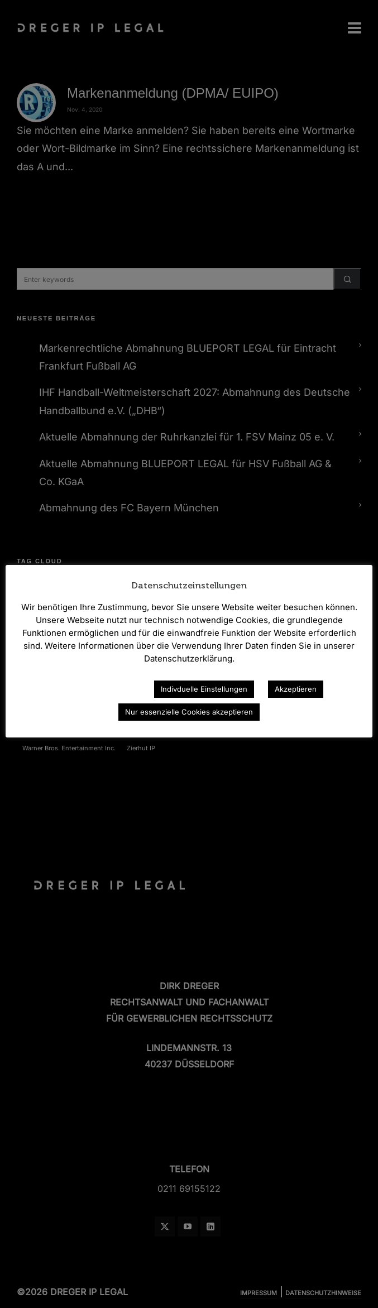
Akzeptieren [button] (296, 688)
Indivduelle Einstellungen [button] (204, 688)
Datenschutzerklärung (96, 688)
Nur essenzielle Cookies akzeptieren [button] (189, 711)
